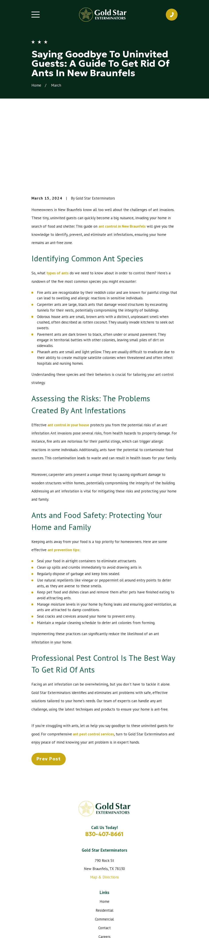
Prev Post (48, 692)
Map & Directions (104, 810)
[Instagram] (104, 892)
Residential (104, 843)
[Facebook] (94, 892)
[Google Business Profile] (115, 892)
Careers (104, 869)
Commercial (104, 852)
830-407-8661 (104, 767)
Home (104, 834)
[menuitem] (37, 928)
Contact (104, 861)
